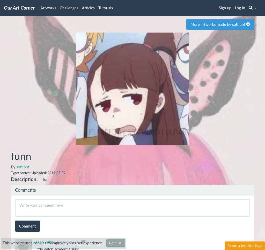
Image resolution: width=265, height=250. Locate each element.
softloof (23, 167)
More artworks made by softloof (220, 24)
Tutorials (105, 7)
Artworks (48, 7)
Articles (88, 7)
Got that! (115, 243)
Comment (27, 226)
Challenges (69, 7)
